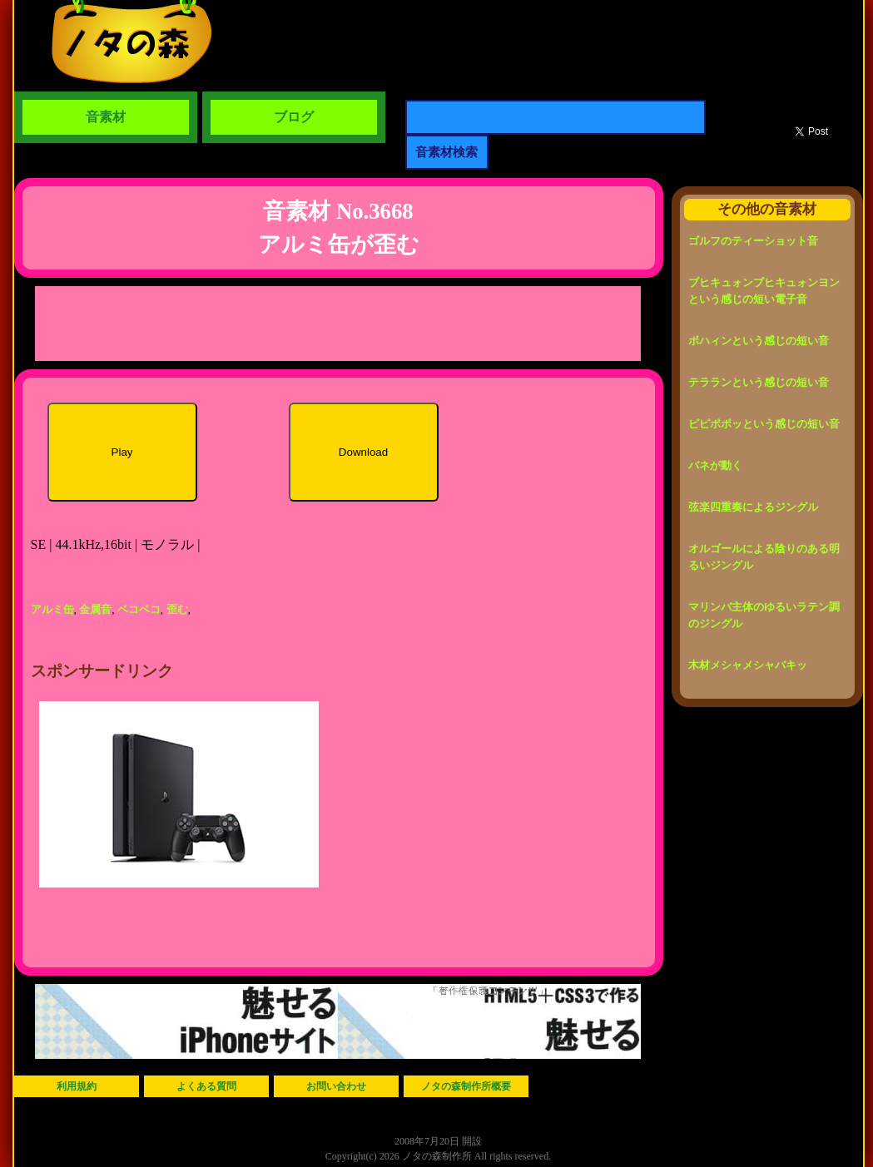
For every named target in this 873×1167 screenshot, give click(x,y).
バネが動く (715, 465)
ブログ (294, 117)
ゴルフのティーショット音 (753, 241)
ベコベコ (139, 609)
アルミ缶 (52, 609)
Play (122, 452)
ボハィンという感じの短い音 (758, 340)
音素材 (106, 117)
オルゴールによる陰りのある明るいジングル (764, 556)
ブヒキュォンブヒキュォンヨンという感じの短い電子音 (764, 290)
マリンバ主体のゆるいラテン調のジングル (764, 615)
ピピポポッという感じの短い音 (764, 424)
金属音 (95, 609)
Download (363, 452)
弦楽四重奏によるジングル (753, 507)
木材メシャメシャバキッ (747, 665)
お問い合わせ (336, 1086)
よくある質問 (206, 1086)
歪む (177, 609)
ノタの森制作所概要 (466, 1086)
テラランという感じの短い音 (758, 382)
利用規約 (77, 1086)
